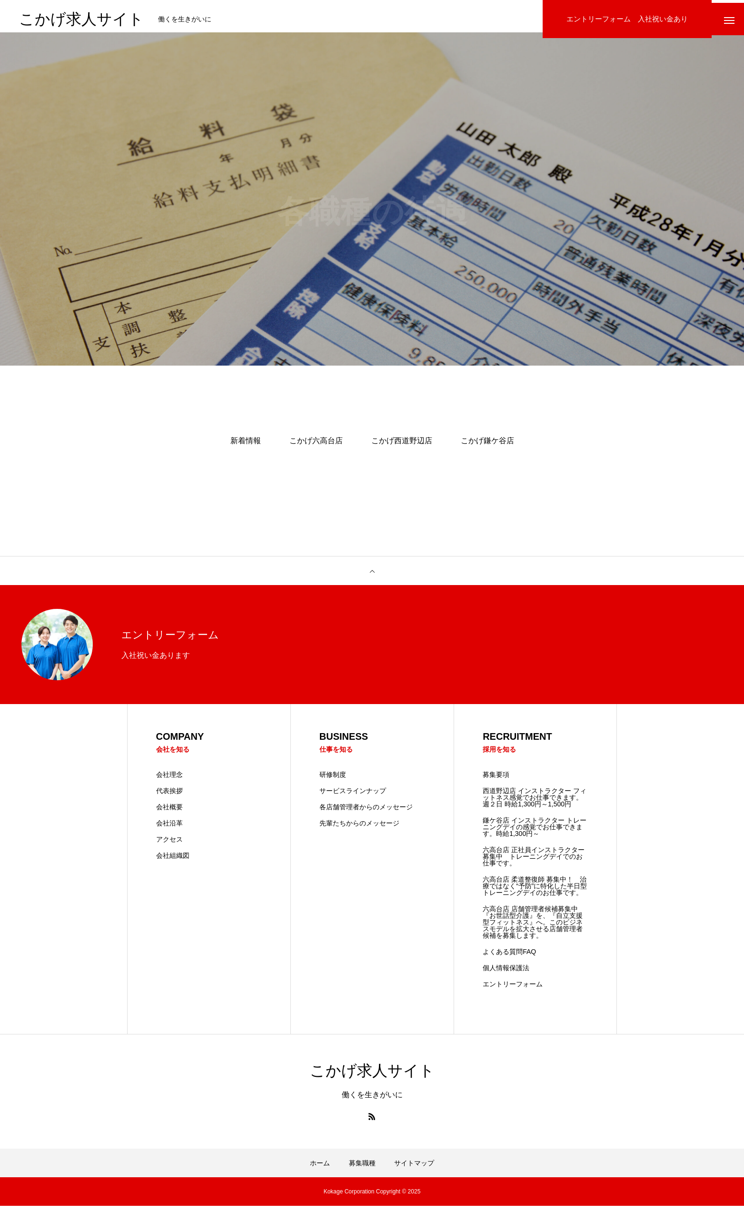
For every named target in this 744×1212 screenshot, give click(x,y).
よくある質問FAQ (509, 957)
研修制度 (332, 780)
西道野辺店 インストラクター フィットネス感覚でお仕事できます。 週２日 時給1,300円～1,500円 (534, 804)
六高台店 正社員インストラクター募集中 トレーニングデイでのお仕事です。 (534, 863)
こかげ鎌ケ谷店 (487, 446)
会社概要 (169, 813)
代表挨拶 (169, 797)
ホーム (320, 1169)
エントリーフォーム (513, 990)
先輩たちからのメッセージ (359, 829)
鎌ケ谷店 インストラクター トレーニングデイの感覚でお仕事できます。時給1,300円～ (534, 833)
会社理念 (169, 780)
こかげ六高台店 (316, 446)
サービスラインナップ (352, 797)
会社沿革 (169, 829)
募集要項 (496, 780)
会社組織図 (172, 861)
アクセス (169, 845)
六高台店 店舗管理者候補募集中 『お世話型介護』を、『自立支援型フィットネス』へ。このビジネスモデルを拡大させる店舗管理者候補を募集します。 (534, 928)
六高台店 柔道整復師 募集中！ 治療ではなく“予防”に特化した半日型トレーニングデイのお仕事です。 (535, 892)
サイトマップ (414, 1169)
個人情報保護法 (506, 974)
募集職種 (362, 1169)
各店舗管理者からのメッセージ (366, 813)
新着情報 (245, 446)
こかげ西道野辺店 (401, 446)
